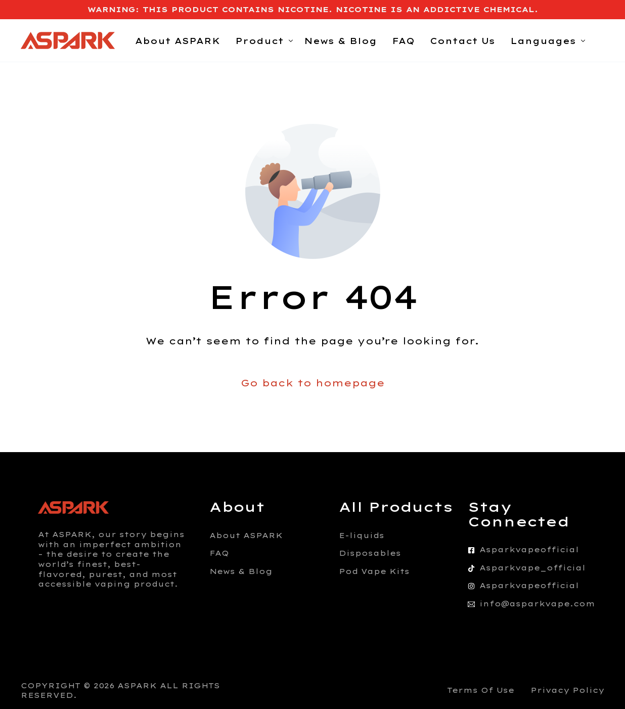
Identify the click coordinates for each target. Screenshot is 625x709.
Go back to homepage (313, 383)
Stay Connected (518, 514)
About (237, 507)
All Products (396, 507)
